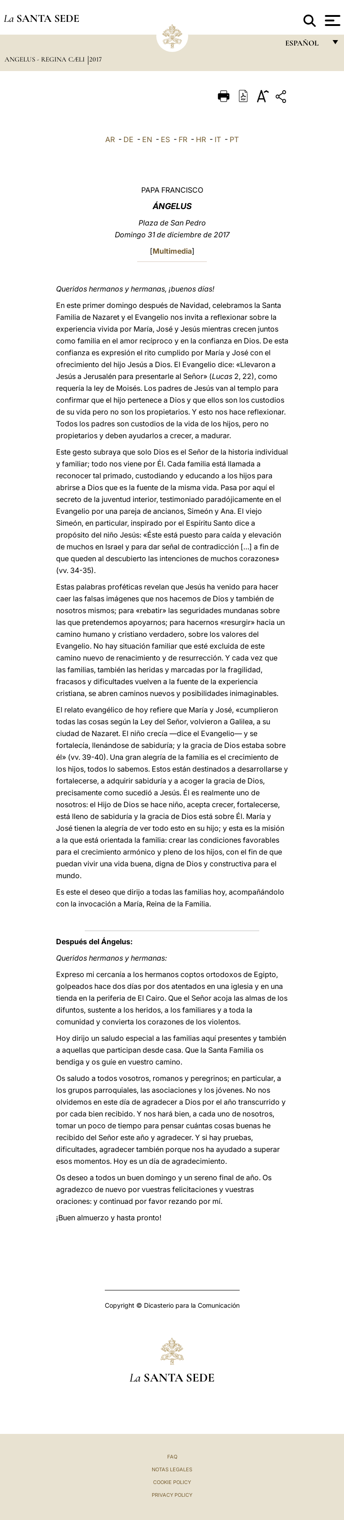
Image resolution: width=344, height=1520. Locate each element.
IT (218, 139)
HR (201, 139)
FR (183, 139)
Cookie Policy (172, 1482)
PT (234, 139)
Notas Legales (172, 1469)
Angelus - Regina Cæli (46, 59)
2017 (95, 59)
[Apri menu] (331, 20)
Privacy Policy (172, 1495)
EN (147, 139)
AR (110, 139)
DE (128, 139)
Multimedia (172, 251)
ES (165, 139)
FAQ (172, 1456)
